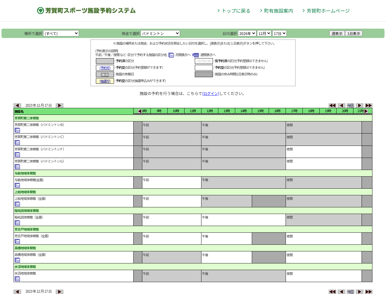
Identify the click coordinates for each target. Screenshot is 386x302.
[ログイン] (210, 93)
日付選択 (230, 33)
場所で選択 (33, 33)
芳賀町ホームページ (328, 10)
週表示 (337, 33)
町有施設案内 (278, 10)
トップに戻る (236, 10)
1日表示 (353, 33)
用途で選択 (131, 33)
